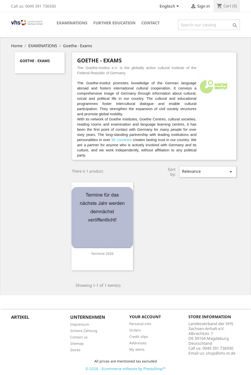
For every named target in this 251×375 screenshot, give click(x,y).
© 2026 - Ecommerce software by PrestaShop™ (125, 368)
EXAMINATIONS (72, 23)
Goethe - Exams (35, 60)
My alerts (137, 349)
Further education (114, 23)
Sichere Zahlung (83, 330)
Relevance (208, 172)
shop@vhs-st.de (220, 353)
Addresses (138, 343)
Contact (150, 23)
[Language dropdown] (170, 7)
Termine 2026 (102, 253)
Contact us (79, 337)
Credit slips (138, 336)
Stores (75, 349)
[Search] (209, 25)
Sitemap (77, 343)
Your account (145, 316)
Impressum (79, 324)
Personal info (140, 323)
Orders (135, 330)
